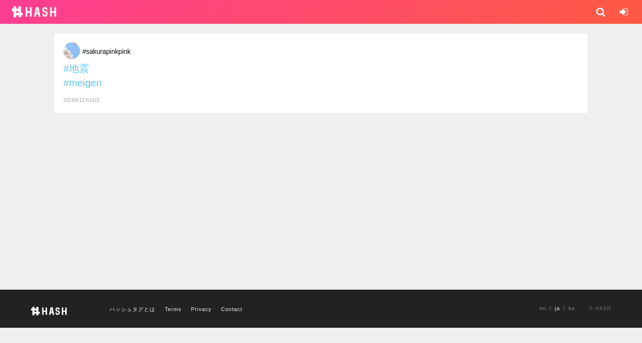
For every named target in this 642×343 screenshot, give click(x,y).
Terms (173, 309)
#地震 (76, 68)
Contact (231, 309)
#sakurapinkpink (106, 51)
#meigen (82, 82)
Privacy (201, 309)
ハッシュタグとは (132, 309)
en (543, 308)
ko (572, 308)
